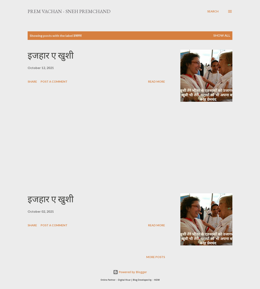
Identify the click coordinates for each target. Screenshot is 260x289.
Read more (156, 81)
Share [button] (32, 81)
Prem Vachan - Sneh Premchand (69, 11)
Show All (221, 35)
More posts (155, 257)
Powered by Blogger (130, 272)
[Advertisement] (96, 147)
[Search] (213, 11)
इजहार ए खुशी (51, 55)
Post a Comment (54, 81)
